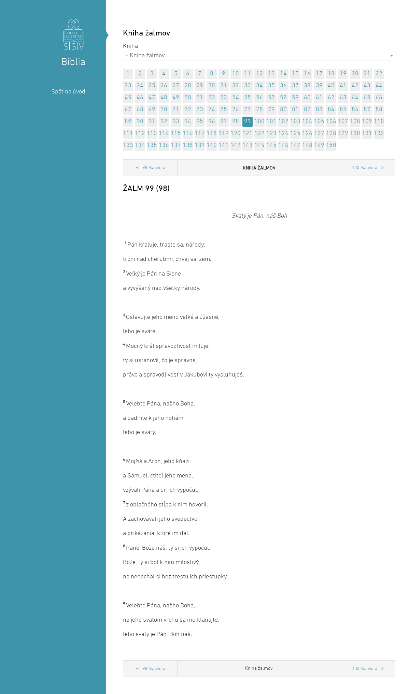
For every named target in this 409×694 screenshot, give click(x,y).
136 (164, 145)
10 (235, 73)
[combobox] (259, 55)
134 (140, 145)
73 (199, 109)
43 (367, 85)
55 (247, 97)
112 (140, 133)
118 (212, 133)
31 (223, 85)
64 (355, 97)
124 (283, 133)
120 (235, 133)
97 (223, 121)
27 (175, 85)
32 (235, 85)
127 (319, 133)
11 (247, 73)
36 (283, 85)
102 (283, 121)
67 (128, 109)
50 (187, 97)
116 (188, 133)
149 (319, 145)
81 (295, 109)
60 (307, 97)
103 (295, 121)
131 (367, 133)
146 (283, 145)
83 (319, 109)
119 (223, 133)
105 (319, 121)
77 (247, 109)
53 (223, 97)
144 (259, 145)
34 (259, 85)
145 (271, 145)
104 (307, 121)
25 (152, 85)
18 (331, 73)
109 (367, 121)
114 (164, 133)
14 (283, 73)
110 (379, 121)
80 (283, 109)
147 (295, 145)
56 (259, 97)
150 (331, 145)
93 (175, 121)
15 (295, 73)
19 (343, 73)
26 (163, 85)
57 (271, 97)
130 (355, 133)
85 (343, 109)
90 (140, 121)
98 (235, 121)
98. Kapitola (153, 168)
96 (211, 121)
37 (295, 85)
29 (199, 85)
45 (128, 97)
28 (187, 85)
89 (128, 121)
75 (223, 109)
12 (259, 73)
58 (283, 97)
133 (128, 145)
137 (176, 145)
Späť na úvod (68, 91)
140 (212, 145)
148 (307, 145)
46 (140, 97)
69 (152, 109)
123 (271, 133)
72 (187, 109)
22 (379, 73)
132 (379, 133)
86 (355, 109)
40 (331, 85)
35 (271, 85)
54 (235, 97)
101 (271, 121)
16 (307, 73)
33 (247, 85)
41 (343, 85)
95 (199, 121)
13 (271, 73)
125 (295, 133)
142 (235, 145)
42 (355, 85)
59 (295, 97)
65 (367, 97)
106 (331, 121)
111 (128, 133)
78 (259, 109)
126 (307, 133)
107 (343, 121)
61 (319, 97)
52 (211, 97)
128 (331, 133)
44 (379, 85)
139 (200, 145)
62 (331, 97)
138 (188, 145)
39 (319, 85)
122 (259, 133)
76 (235, 109)
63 (343, 97)
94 (187, 121)
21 (367, 73)
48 (163, 97)
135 (152, 145)
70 (163, 109)
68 (140, 109)
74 (211, 109)
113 (152, 133)
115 (176, 133)
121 (247, 133)
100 (259, 121)
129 (343, 133)
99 (247, 121)
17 (319, 73)
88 (379, 109)
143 (247, 145)
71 (175, 109)
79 (271, 109)
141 (223, 145)
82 (307, 109)
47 (152, 97)
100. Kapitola (364, 168)
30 (211, 85)
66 (379, 97)
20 (355, 73)
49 (175, 97)
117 (200, 133)
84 (331, 109)
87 (367, 109)
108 (355, 121)
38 (307, 85)
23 (128, 85)
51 (199, 97)
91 (152, 121)
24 (140, 85)
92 (163, 121)
